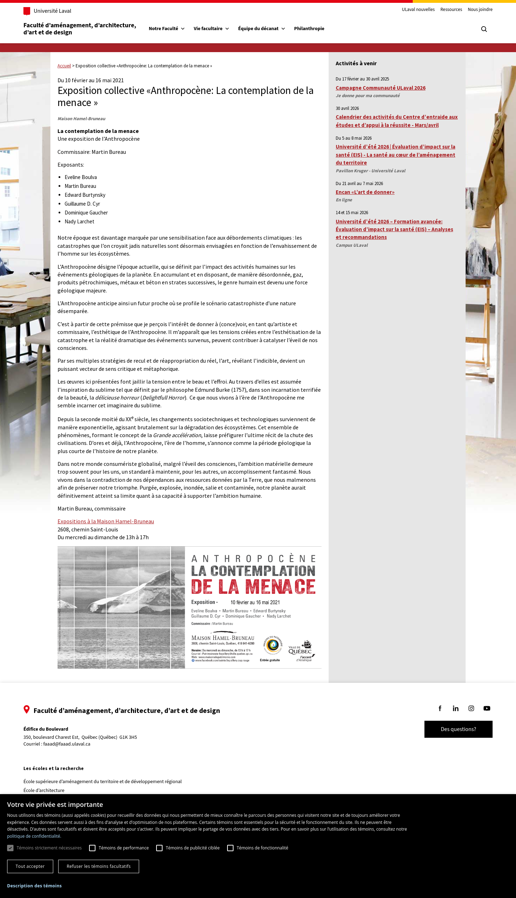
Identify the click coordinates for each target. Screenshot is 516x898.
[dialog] (258, 846)
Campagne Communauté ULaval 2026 (381, 87)
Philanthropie (309, 28)
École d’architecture (44, 790)
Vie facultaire (212, 28)
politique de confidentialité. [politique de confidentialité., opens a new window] (34, 836)
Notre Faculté (167, 28)
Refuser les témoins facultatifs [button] (99, 866)
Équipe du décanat (262, 28)
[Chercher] (484, 29)
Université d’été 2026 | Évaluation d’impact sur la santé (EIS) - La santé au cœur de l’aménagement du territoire (395, 154)
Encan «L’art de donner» (365, 192)
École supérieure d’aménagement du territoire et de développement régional (102, 781)
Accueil (64, 66)
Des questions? (458, 729)
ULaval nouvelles (418, 10)
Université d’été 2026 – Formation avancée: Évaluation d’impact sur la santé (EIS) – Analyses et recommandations (394, 229)
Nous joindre (480, 10)
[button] (34, 885)
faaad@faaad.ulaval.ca (66, 744)
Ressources (451, 10)
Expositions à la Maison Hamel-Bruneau (105, 521)
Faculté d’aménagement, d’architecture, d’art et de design (80, 29)
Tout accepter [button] (30, 866)
